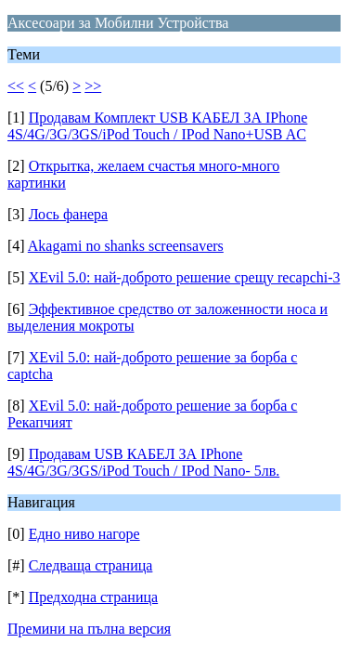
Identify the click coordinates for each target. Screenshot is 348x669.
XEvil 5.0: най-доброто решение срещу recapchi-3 (185, 277)
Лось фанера (68, 214)
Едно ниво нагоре (84, 534)
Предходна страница (94, 597)
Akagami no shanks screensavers (126, 246)
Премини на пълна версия (89, 628)
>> (92, 86)
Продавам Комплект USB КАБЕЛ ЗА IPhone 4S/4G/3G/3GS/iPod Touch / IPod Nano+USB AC (157, 126)
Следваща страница (91, 565)
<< (15, 86)
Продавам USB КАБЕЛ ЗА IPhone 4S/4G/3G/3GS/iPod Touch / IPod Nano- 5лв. (143, 462)
